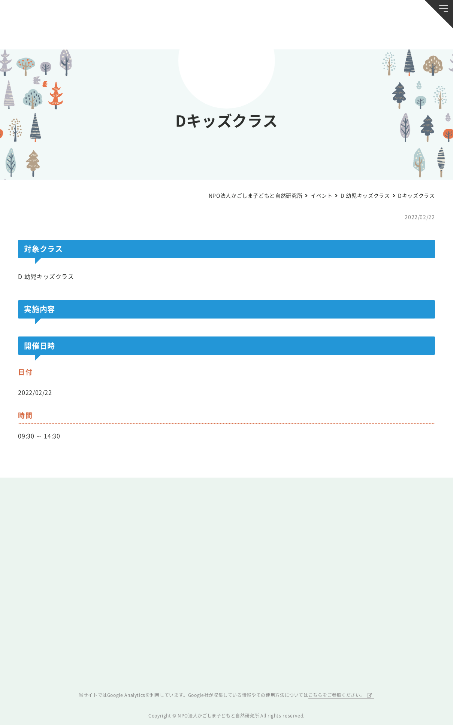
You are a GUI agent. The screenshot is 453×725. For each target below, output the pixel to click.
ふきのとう (354, 34)
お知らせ (45, 34)
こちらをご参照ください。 (336, 695)
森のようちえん (301, 34)
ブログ (98, 34)
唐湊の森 (408, 34)
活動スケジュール (151, 34)
